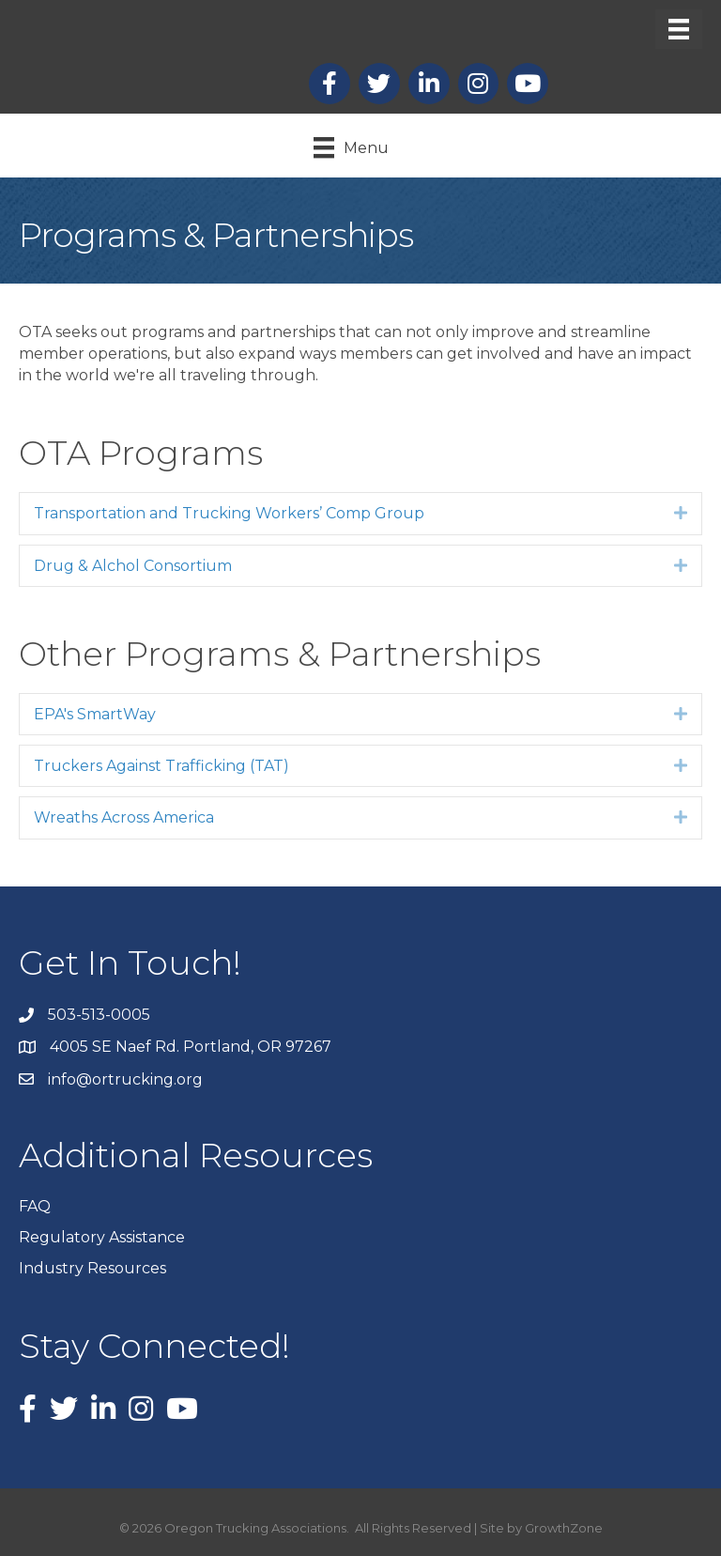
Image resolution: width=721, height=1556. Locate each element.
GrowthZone (564, 1527)
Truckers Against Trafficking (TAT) (161, 766)
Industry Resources (92, 1268)
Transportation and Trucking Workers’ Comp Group (229, 513)
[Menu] (678, 29)
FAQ (35, 1206)
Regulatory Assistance (102, 1237)
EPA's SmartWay (95, 714)
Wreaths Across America (124, 817)
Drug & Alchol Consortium (133, 566)
